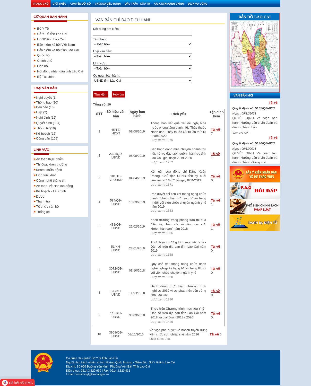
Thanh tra (43, 201)
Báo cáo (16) (45, 107)
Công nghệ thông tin (51, 180)
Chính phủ (44, 60)
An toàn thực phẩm (50, 159)
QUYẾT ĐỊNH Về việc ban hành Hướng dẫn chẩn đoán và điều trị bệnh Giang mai (254, 160)
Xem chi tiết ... (241, 100)
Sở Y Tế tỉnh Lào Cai (52, 34)
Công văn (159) (47, 138)
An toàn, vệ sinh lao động (54, 186)
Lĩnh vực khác (46, 175)
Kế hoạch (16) (46, 133)
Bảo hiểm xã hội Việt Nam (56, 44)
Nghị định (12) (46, 117)
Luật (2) (41, 112)
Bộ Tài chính (46, 77)
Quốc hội (44, 55)
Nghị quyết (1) (46, 97)
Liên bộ (42, 66)
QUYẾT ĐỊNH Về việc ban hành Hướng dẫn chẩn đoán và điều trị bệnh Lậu (254, 125)
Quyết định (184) (48, 123)
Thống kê (43, 212)
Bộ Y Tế (43, 28)
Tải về (215, 130)
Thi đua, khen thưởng (51, 164)
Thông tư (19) (46, 128)
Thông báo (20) (47, 102)
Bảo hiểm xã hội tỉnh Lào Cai (58, 50)
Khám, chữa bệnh (49, 170)
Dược (40, 196)
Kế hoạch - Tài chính (51, 191)
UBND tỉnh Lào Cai (51, 39)
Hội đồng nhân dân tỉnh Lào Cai (60, 71)
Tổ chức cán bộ (47, 206)
